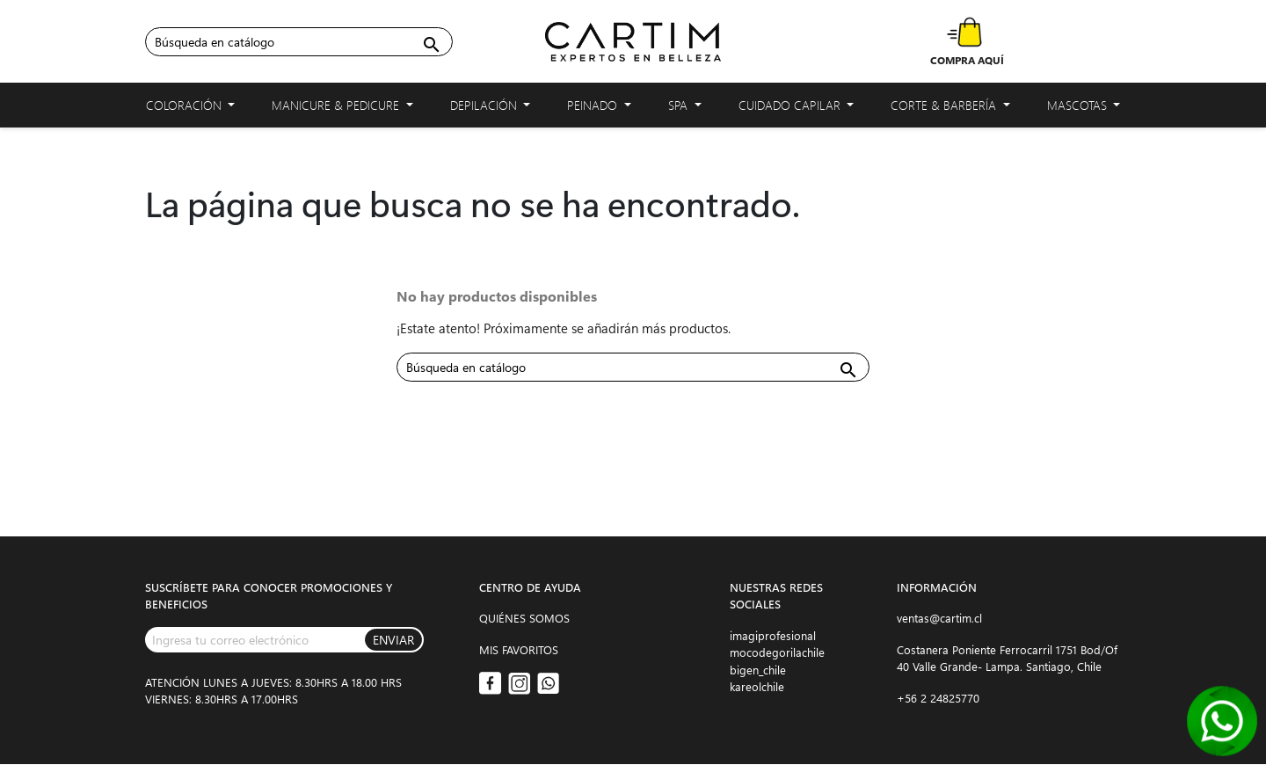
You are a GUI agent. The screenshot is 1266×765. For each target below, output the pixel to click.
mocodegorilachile (777, 652)
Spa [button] (685, 108)
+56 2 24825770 (938, 697)
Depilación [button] (490, 108)
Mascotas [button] (1084, 108)
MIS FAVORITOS (518, 649)
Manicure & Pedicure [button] (342, 108)
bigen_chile (758, 669)
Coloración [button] (191, 108)
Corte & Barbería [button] (950, 108)
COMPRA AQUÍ (967, 60)
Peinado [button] (599, 108)
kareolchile (757, 686)
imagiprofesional (773, 635)
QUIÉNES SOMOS (524, 617)
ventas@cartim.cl (939, 617)
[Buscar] (299, 41)
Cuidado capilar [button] (796, 108)
